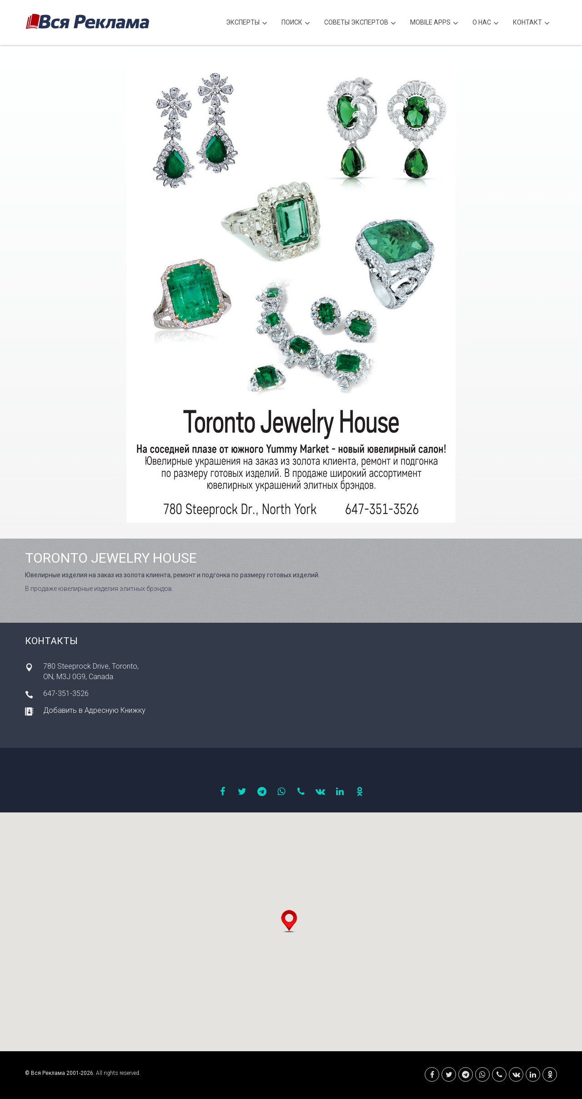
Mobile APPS (434, 23)
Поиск (295, 23)
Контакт (531, 23)
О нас (485, 23)
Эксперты (246, 23)
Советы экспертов (360, 23)
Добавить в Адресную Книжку (94, 710)
